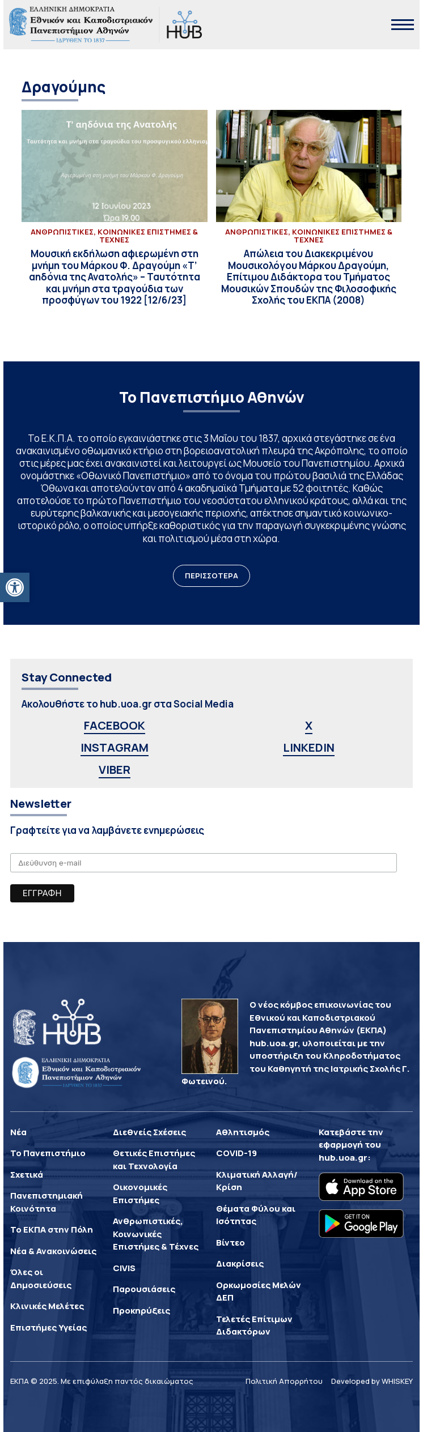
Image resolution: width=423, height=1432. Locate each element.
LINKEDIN (309, 747)
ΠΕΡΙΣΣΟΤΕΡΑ (211, 575)
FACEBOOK (114, 725)
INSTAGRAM (115, 747)
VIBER (114, 769)
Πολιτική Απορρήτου (284, 1381)
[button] (14, 587)
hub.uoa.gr (343, 1158)
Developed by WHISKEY (372, 1381)
